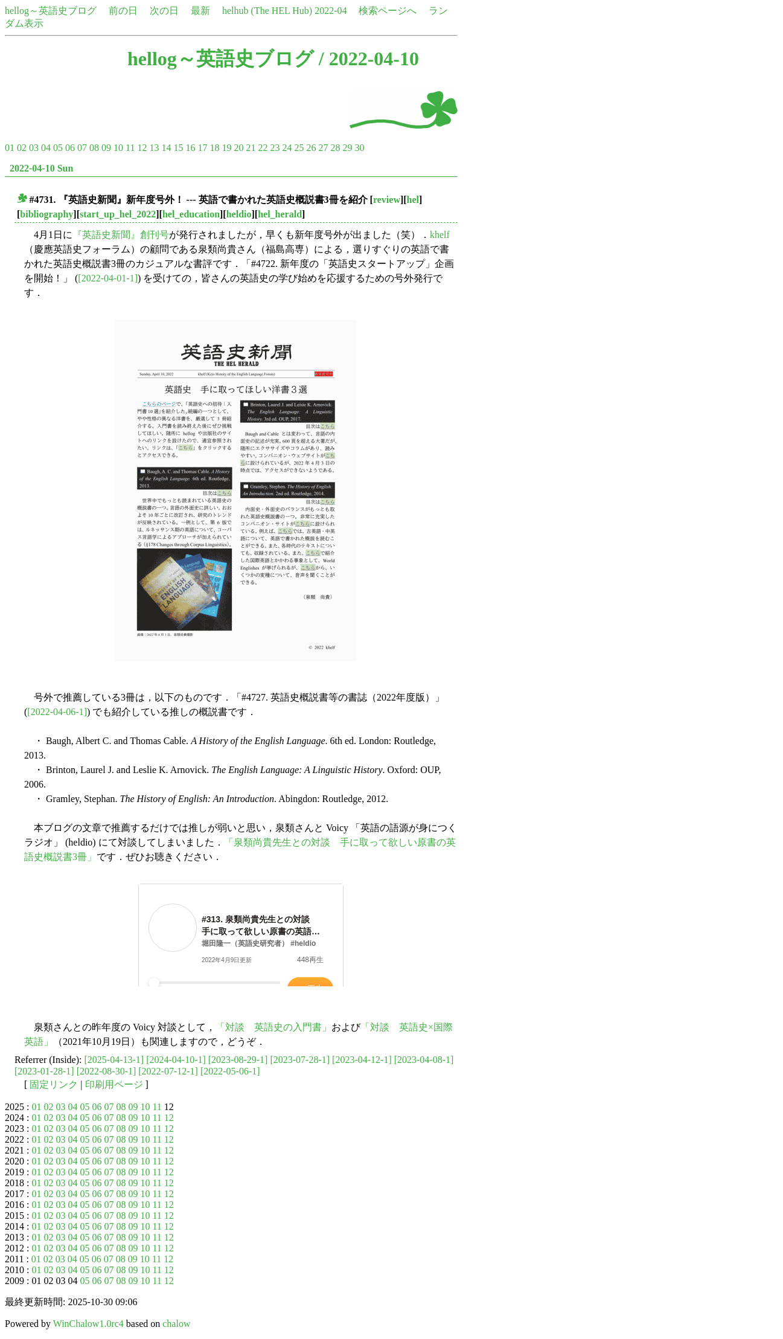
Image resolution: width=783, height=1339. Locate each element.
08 (94, 148)
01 (9, 148)
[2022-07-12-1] (168, 1071)
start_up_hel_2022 (118, 214)
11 (130, 148)
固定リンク (54, 1084)
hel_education (191, 214)
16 (190, 148)
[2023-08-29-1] (238, 1060)
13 (154, 148)
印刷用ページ (114, 1084)
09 (106, 148)
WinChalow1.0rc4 (88, 1323)
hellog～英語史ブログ (51, 10)
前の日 (123, 10)
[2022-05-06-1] (230, 1071)
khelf (440, 235)
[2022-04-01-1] (108, 278)
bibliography (46, 214)
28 (335, 148)
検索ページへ (388, 10)
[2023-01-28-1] (44, 1071)
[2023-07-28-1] (300, 1060)
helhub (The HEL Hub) (267, 10)
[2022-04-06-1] (57, 712)
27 (323, 148)
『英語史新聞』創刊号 (120, 235)
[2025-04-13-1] (114, 1060)
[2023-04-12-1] (362, 1060)
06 (70, 148)
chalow (176, 1323)
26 (311, 148)
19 (226, 148)
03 (34, 148)
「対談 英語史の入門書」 (273, 1027)
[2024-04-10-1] (176, 1060)
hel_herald (280, 214)
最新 (200, 10)
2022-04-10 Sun (41, 168)
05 (58, 148)
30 (359, 148)
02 (22, 148)
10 (118, 148)
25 (299, 148)
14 (166, 148)
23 (275, 148)
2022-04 (331, 10)
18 (214, 148)
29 (347, 148)
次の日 (164, 10)
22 (262, 148)
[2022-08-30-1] (106, 1071)
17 (202, 148)
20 (238, 148)
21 (250, 148)
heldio (239, 214)
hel (413, 199)
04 (46, 148)
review (386, 199)
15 (178, 148)
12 (142, 148)
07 (82, 148)
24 (287, 148)
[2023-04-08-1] (424, 1060)
